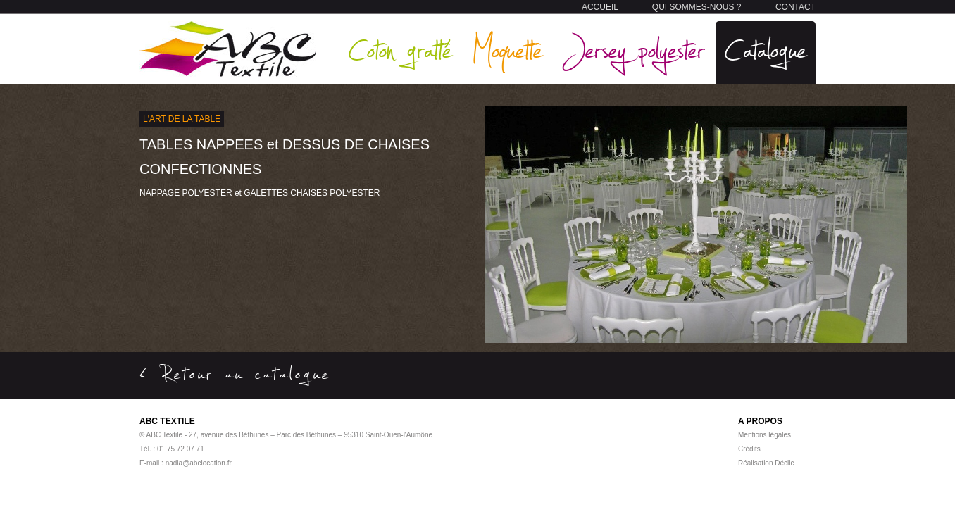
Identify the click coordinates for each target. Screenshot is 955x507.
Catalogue (765, 49)
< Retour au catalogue (235, 373)
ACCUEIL (600, 7)
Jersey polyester (633, 49)
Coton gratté (400, 49)
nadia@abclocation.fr (199, 463)
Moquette (507, 49)
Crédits (749, 449)
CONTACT (795, 7)
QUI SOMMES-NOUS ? (697, 7)
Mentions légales (764, 435)
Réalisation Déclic (766, 463)
